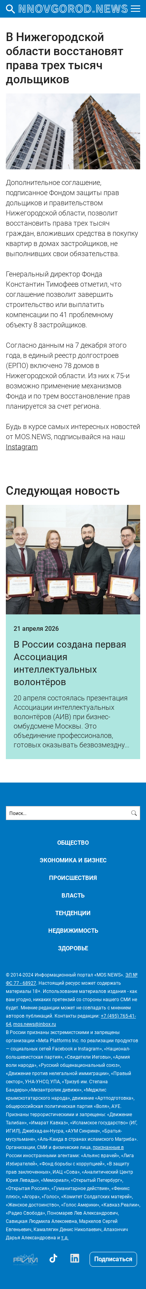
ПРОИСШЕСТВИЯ (73, 878)
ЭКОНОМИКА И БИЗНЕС (73, 860)
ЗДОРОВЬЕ (73, 948)
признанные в (108, 1147)
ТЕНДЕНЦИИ (73, 913)
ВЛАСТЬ (73, 895)
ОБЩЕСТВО (73, 843)
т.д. (65, 1237)
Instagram (22, 446)
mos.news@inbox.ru (34, 1024)
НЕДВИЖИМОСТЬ (73, 931)
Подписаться (113, 1259)
